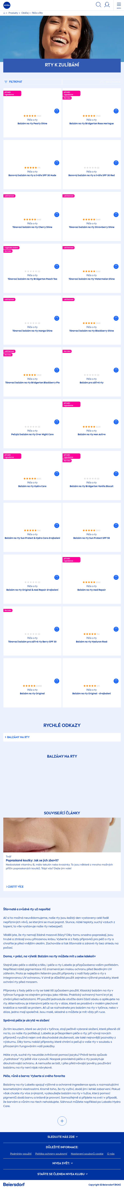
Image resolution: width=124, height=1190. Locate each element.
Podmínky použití (21, 1153)
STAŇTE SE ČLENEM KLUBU (62, 1174)
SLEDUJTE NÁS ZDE (62, 1137)
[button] (56, 111)
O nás (111, 1153)
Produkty (13, 13)
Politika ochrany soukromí (51, 1153)
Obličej (25, 13)
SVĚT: (62, 1163)
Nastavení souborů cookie (87, 1153)
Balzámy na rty (18, 737)
